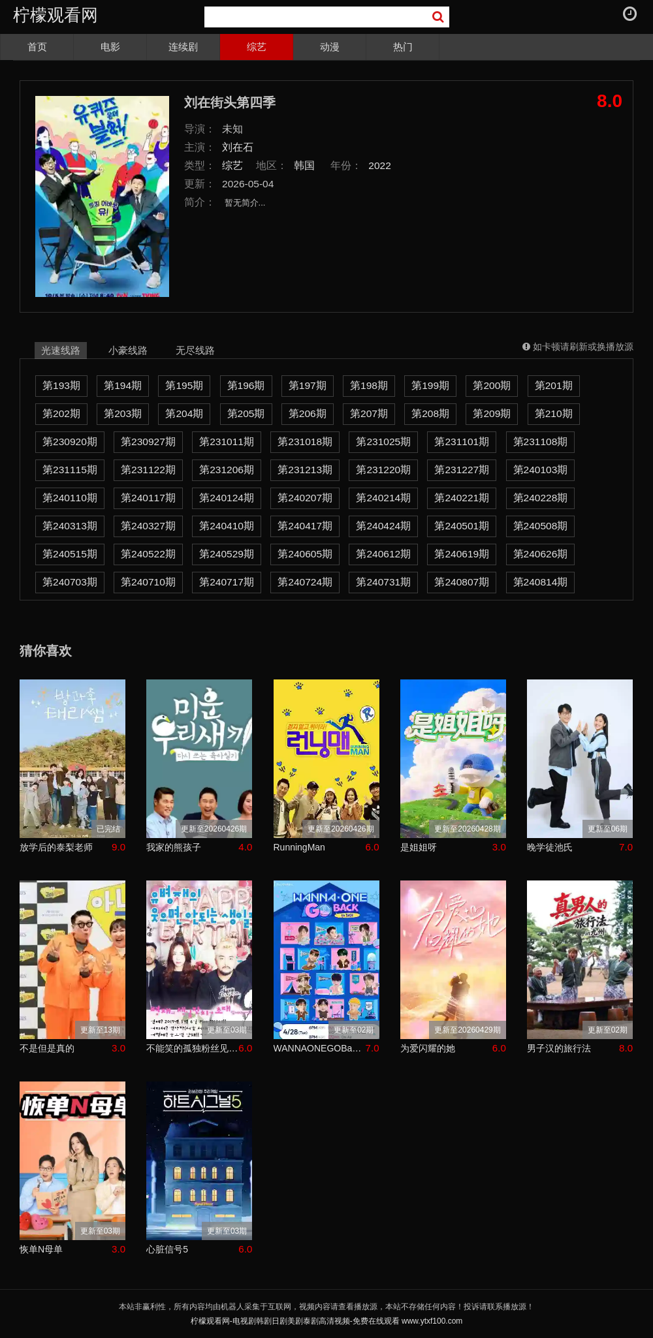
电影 (110, 46)
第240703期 (69, 581)
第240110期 (69, 497)
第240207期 (305, 497)
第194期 (123, 385)
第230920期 (69, 441)
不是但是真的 (47, 1048)
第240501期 (461, 525)
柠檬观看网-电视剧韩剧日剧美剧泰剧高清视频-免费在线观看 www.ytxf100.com (327, 1321)
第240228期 (540, 497)
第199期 (430, 385)
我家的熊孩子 (173, 847)
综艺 (256, 46)
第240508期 (540, 525)
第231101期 (461, 441)
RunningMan (299, 847)
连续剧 (183, 46)
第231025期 (383, 441)
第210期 (554, 413)
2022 (379, 165)
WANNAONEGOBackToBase (320, 1048)
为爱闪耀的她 (427, 1048)
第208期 (430, 413)
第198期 (369, 385)
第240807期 (461, 581)
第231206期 (226, 469)
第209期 (492, 413)
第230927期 (148, 441)
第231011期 (226, 441)
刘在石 (237, 147)
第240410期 (226, 525)
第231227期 (461, 469)
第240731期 (383, 581)
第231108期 (540, 441)
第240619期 (461, 553)
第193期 (61, 385)
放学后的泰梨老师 (56, 847)
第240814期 (540, 581)
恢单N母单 (41, 1249)
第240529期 (226, 553)
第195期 (184, 385)
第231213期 (305, 469)
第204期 (184, 413)
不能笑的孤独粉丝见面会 (192, 1048)
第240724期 (305, 581)
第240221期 (461, 497)
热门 (403, 46)
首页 (37, 46)
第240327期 (148, 525)
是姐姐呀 (418, 847)
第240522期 (148, 553)
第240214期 (383, 497)
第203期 (123, 413)
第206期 (307, 413)
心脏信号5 (167, 1249)
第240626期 (540, 553)
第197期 (307, 385)
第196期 (246, 385)
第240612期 (383, 553)
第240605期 (305, 553)
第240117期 (148, 497)
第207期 (369, 413)
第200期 (492, 385)
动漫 (330, 46)
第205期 (246, 413)
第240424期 (383, 525)
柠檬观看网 (55, 15)
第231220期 (383, 469)
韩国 (304, 165)
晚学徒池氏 (550, 847)
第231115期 (69, 469)
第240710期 (148, 581)
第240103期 (540, 469)
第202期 (61, 413)
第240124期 (226, 497)
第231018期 (305, 441)
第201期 (554, 385)
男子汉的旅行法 (559, 1048)
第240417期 (305, 525)
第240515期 (69, 553)
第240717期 (226, 581)
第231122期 (148, 469)
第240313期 (69, 525)
